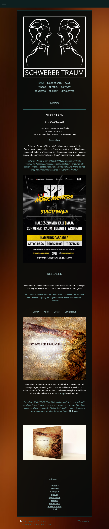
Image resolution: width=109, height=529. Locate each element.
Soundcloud (70, 312)
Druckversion (28, 521)
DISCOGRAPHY (54, 83)
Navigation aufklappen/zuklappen (54, 4)
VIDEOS (42, 87)
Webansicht (83, 521)
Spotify (36, 312)
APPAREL (53, 87)
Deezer (57, 312)
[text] (54, 165)
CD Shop (60, 393)
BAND (67, 83)
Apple (46, 312)
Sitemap (42, 521)
